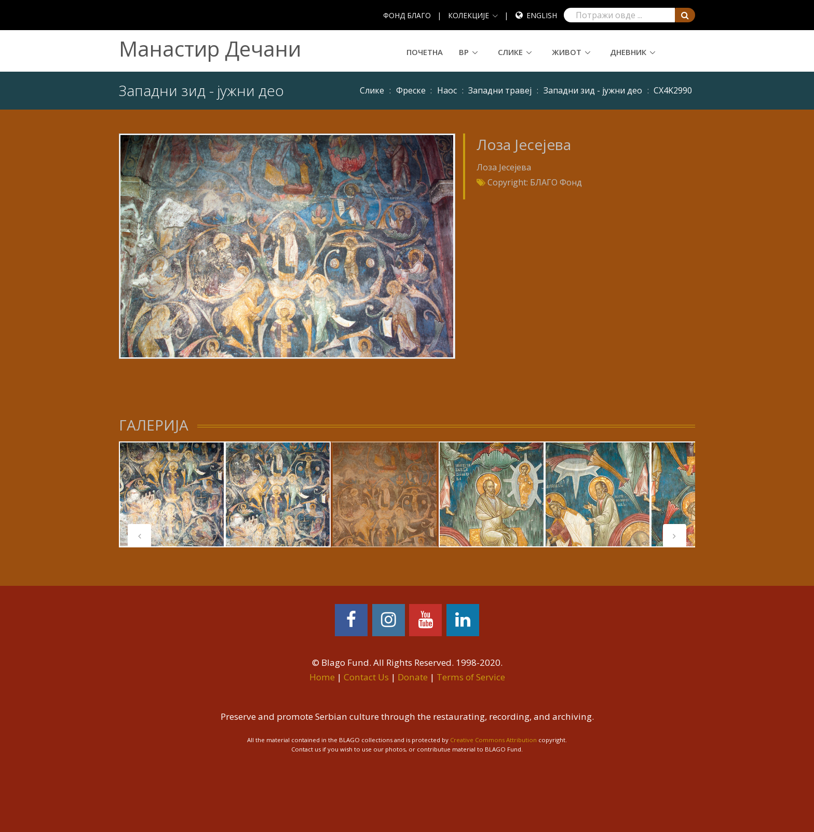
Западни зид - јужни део (593, 90)
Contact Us (366, 677)
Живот (566, 52)
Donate (413, 677)
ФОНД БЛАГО (407, 15)
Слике (510, 52)
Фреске (411, 90)
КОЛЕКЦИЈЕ (468, 15)
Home (322, 677)
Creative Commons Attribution (493, 740)
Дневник (628, 52)
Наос (447, 90)
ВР (464, 52)
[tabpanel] (172, 494)
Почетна (424, 52)
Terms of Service (471, 677)
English (541, 15)
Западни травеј (500, 90)
